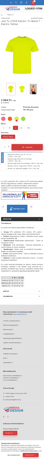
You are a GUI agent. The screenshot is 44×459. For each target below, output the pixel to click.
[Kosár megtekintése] (33, 3)
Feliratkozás (9, 433)
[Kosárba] (27, 147)
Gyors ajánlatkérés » (20, 314)
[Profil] (26, 3)
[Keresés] (16, 3)
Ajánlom (31, 207)
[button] (22, 55)
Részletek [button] (7, 219)
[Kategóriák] (11, 3)
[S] (3, 128)
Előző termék (6, 18)
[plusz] (8, 145)
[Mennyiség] (4, 147)
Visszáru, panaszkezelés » (11, 321)
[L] (15, 128)
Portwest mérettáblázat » (11, 378)
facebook (4, 417)
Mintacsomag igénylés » (11, 325)
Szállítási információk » (10, 354)
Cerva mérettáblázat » (10, 380)
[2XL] (28, 128)
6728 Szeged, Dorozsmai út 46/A (16, 393)
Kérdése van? (19, 209)
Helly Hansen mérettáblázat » (12, 375)
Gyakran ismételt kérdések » (12, 342)
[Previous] (2, 89)
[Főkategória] (1, 15)
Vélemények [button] (8, 296)
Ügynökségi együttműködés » (12, 338)
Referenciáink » (8, 329)
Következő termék (36, 18)
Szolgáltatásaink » (9, 334)
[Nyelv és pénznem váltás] (21, 3)
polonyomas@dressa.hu (13, 399)
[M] (9, 128)
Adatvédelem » (8, 362)
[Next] (41, 89)
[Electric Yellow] (8, 137)
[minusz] (8, 149)
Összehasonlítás (3, 207)
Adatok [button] (6, 291)
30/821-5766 (34, 8)
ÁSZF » (5, 358)
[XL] (22, 128)
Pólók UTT (10, 15)
